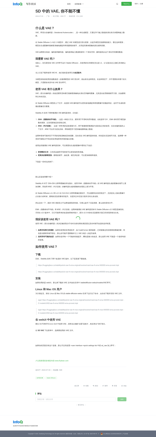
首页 (69, 4)
